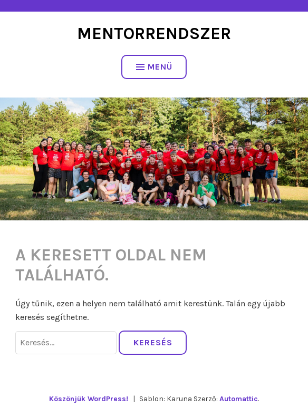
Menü (154, 67)
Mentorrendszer (154, 33)
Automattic (238, 398)
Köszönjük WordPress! (88, 398)
